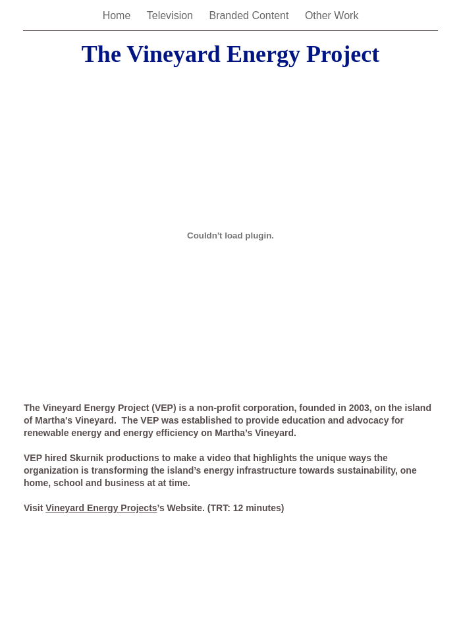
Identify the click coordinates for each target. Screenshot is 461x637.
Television (171, 15)
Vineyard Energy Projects (101, 508)
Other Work (332, 15)
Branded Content (250, 15)
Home (118, 15)
